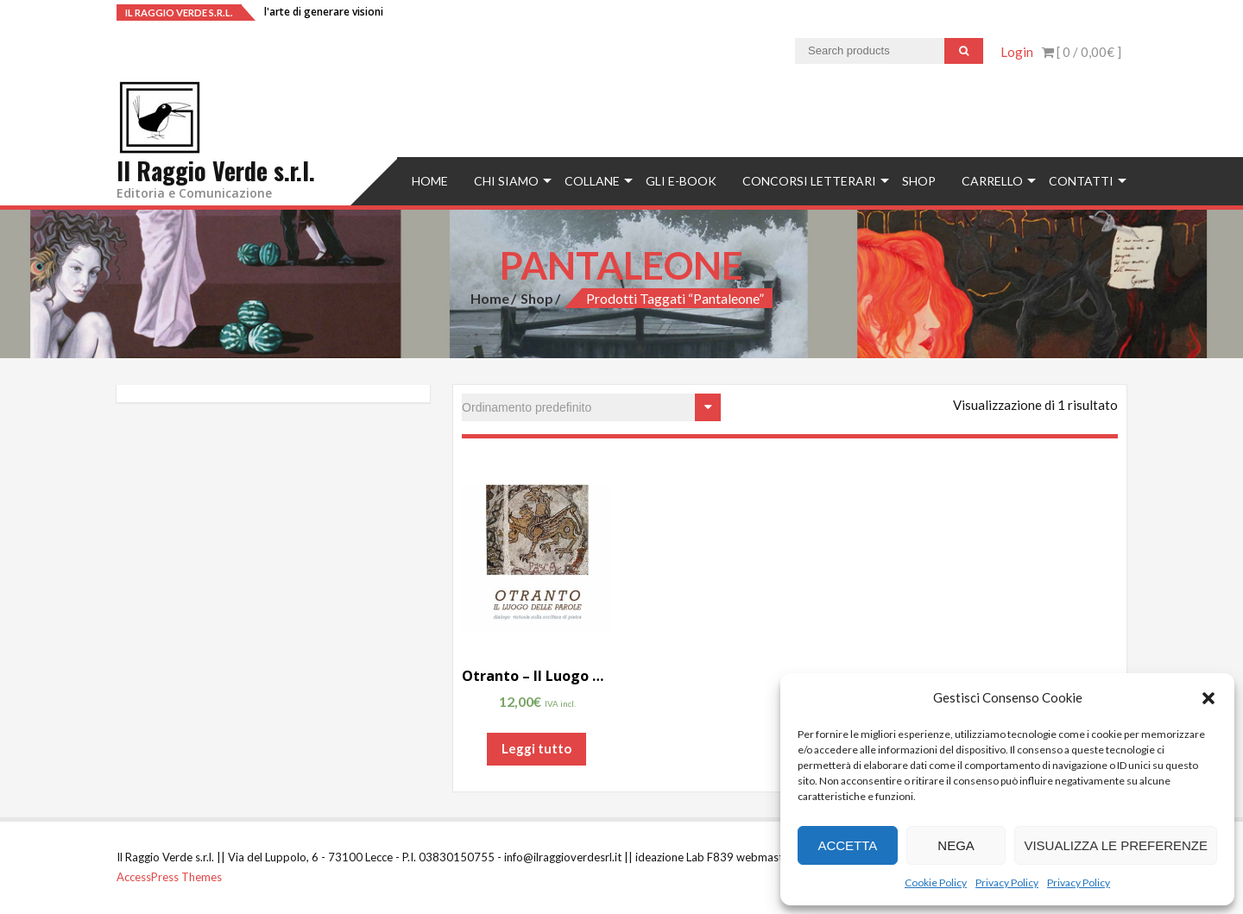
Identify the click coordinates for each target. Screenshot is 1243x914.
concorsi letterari (809, 180)
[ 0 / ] (1081, 52)
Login (1016, 52)
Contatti (1081, 180)
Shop (919, 180)
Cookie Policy (936, 882)
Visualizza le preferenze (1116, 845)
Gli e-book (681, 180)
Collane (592, 180)
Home (430, 180)
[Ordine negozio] (591, 407)
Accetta (847, 845)
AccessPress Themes (169, 877)
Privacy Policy (1006, 882)
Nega (956, 845)
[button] (1208, 698)
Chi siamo (506, 180)
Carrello (992, 180)
